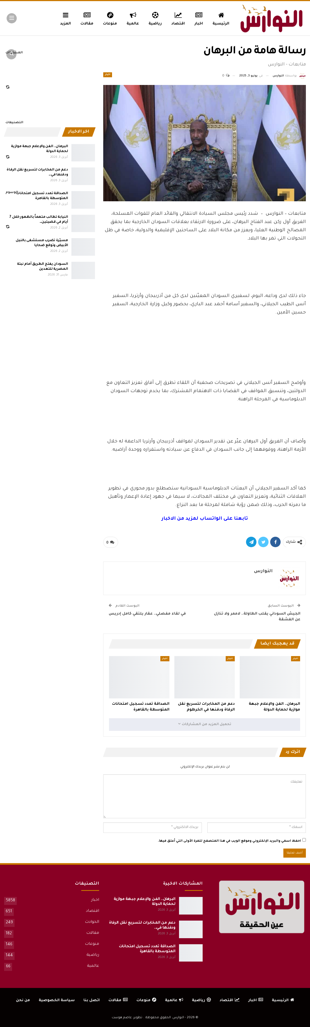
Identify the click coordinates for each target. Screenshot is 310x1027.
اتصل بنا (91, 1000)
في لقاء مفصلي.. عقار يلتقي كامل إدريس (147, 614)
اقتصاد (178, 18)
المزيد (65, 18)
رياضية (155, 18)
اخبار (199, 18)
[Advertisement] (205, 273)
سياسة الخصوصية (57, 1000)
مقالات (86, 18)
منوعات (110, 18)
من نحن (23, 1000)
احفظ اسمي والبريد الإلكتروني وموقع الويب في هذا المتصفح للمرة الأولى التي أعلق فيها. (229, 841)
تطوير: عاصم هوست (127, 1018)
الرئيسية (221, 18)
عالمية (133, 18)
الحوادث (92, 922)
